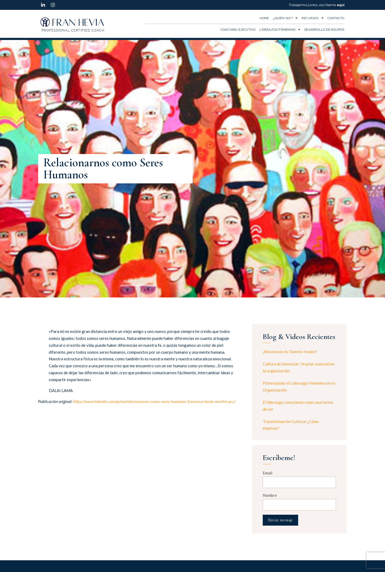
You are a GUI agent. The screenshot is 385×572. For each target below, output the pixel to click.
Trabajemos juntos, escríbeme (317, 5)
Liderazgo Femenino (280, 29)
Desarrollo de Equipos (324, 29)
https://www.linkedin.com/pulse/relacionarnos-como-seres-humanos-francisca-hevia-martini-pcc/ (154, 401)
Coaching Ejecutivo (238, 29)
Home (264, 18)
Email (267, 472)
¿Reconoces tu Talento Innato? (290, 351)
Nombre (270, 495)
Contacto (336, 18)
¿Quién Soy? (285, 18)
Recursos (312, 18)
